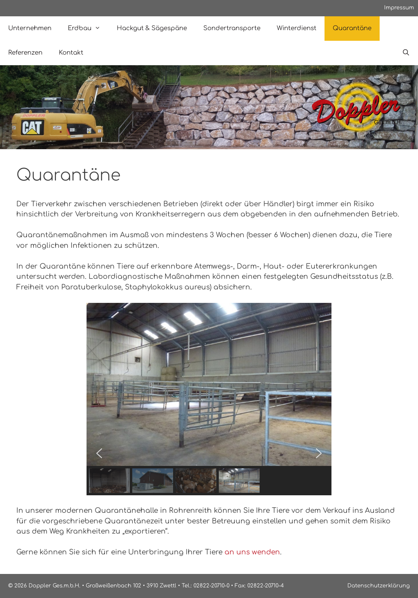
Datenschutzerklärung (378, 586)
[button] (99, 453)
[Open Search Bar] (406, 53)
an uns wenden (252, 552)
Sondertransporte (231, 28)
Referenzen (25, 52)
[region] (209, 399)
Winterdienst (296, 28)
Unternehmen (29, 28)
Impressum (399, 8)
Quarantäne (352, 28)
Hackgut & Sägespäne (152, 28)
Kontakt (71, 52)
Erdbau (88, 28)
